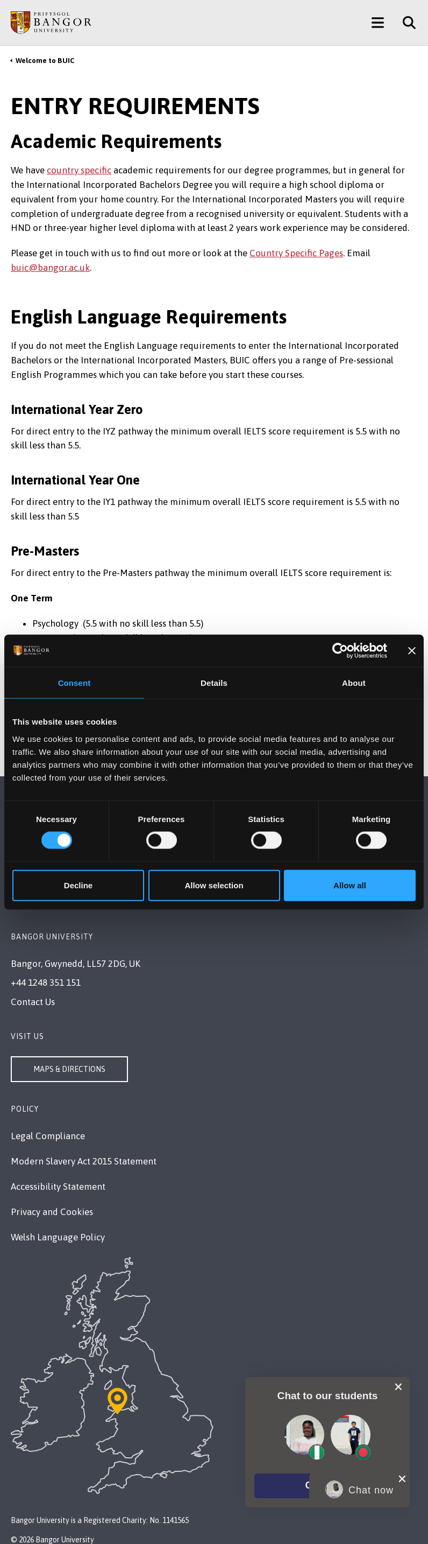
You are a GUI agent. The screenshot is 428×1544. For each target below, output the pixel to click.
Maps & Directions (69, 1069)
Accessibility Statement (58, 1186)
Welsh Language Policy (58, 1237)
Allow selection (213, 884)
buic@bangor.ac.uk (50, 267)
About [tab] (354, 682)
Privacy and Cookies (52, 1211)
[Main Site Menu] (378, 22)
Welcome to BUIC (45, 61)
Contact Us (33, 1001)
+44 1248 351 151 (46, 982)
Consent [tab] (74, 682)
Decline (78, 884)
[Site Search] (405, 22)
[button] (327, 1485)
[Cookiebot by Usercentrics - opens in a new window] (340, 651)
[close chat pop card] (398, 1386)
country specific (79, 170)
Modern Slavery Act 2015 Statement (83, 1161)
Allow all (349, 884)
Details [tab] (214, 682)
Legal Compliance (48, 1136)
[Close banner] (412, 651)
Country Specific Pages (296, 253)
